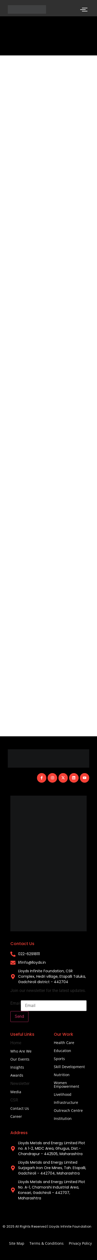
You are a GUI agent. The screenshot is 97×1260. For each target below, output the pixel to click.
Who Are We (21, 1051)
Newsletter (19, 1083)
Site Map (16, 1243)
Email (15, 1003)
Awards (16, 1075)
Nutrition (62, 1074)
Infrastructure (66, 1102)
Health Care (64, 1042)
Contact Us (19, 1108)
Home (15, 1042)
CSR (14, 1100)
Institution (63, 1118)
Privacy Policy (80, 1243)
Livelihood (62, 1094)
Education (62, 1050)
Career (16, 1116)
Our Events (19, 1059)
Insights (17, 1067)
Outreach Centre (68, 1110)
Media (15, 1091)
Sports (59, 1058)
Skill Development (69, 1066)
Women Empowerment (66, 1084)
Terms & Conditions (46, 1243)
